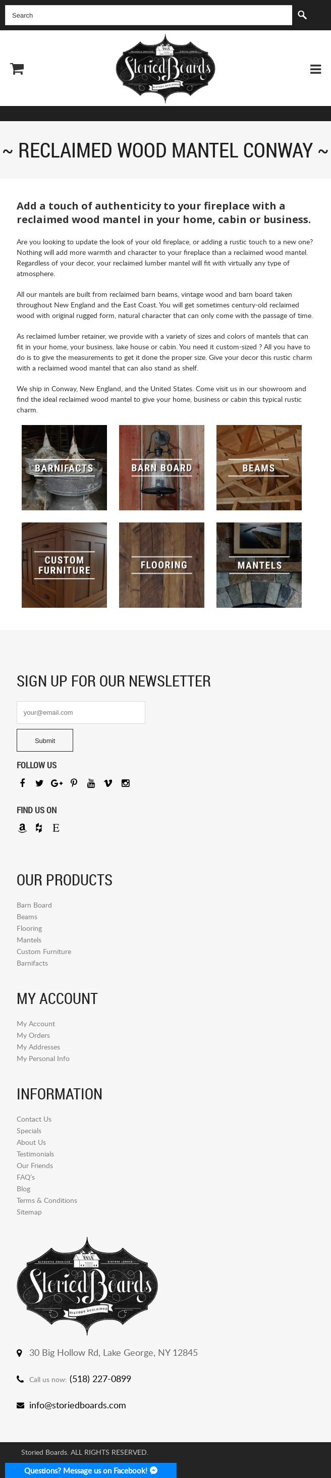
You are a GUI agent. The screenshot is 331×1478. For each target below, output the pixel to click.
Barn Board (34, 905)
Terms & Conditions (47, 1200)
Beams (27, 916)
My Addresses (38, 1046)
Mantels (29, 939)
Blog (23, 1188)
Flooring (29, 928)
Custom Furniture (44, 951)
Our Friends (35, 1165)
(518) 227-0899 (100, 1379)
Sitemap (29, 1212)
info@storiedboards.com (77, 1405)
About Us (31, 1142)
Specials (29, 1130)
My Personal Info (43, 1058)
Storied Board (165, 68)
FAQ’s (26, 1177)
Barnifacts (32, 963)
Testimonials (35, 1153)
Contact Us (34, 1119)
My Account (36, 1023)
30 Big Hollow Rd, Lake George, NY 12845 (113, 1352)
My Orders (33, 1035)
